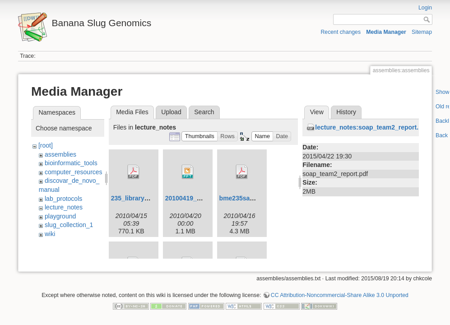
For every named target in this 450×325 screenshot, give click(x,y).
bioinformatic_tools (71, 163)
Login (425, 8)
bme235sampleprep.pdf (254, 198)
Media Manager (386, 32)
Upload (171, 112)
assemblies (60, 154)
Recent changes (341, 32)
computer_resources (73, 172)
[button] (199, 136)
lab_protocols (63, 198)
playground (60, 216)
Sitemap (422, 32)
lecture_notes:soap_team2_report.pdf (371, 127)
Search (204, 112)
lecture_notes (64, 207)
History (346, 112)
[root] (45, 145)
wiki (50, 233)
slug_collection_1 (69, 224)
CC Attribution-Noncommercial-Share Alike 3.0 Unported (339, 289)
